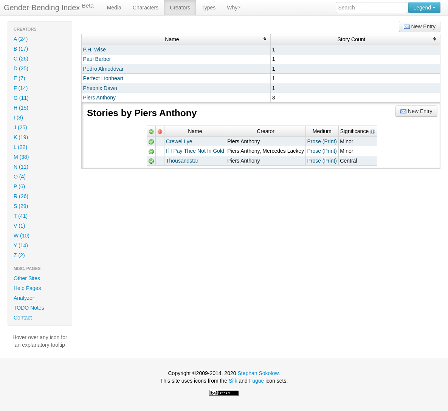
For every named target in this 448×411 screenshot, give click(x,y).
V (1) (19, 226)
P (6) (19, 186)
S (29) (21, 206)
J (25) (20, 127)
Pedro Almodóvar (103, 69)
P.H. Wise (94, 50)
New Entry (420, 26)
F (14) (21, 88)
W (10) (21, 236)
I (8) (18, 118)
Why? (233, 8)
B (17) (21, 49)
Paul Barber (97, 59)
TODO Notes (29, 308)
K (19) (21, 137)
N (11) (21, 167)
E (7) (19, 78)
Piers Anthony (99, 98)
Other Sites (27, 278)
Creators (180, 8)
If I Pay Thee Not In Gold (195, 151)
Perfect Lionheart (103, 78)
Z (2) (19, 255)
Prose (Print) (322, 141)
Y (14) (21, 245)
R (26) (21, 196)
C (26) (21, 59)
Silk (233, 381)
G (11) (21, 98)
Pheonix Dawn (100, 88)
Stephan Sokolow (257, 373)
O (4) (20, 177)
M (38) (21, 157)
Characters (145, 8)
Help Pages (27, 288)
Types (208, 8)
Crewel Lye (179, 141)
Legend (424, 8)
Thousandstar (182, 161)
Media (114, 8)
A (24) (21, 39)
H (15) (21, 108)
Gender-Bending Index (49, 7)
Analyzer (24, 298)
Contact (23, 318)
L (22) (20, 147)
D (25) (21, 68)
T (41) (21, 216)
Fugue (256, 381)
